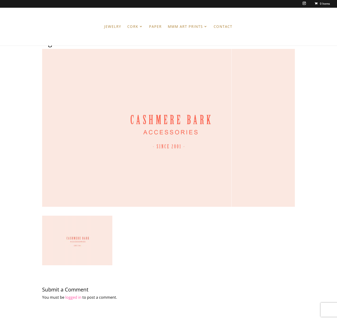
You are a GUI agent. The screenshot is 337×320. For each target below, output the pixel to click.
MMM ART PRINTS (185, 27)
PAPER (155, 27)
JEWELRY (112, 27)
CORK (132, 27)
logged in (73, 297)
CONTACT (223, 27)
